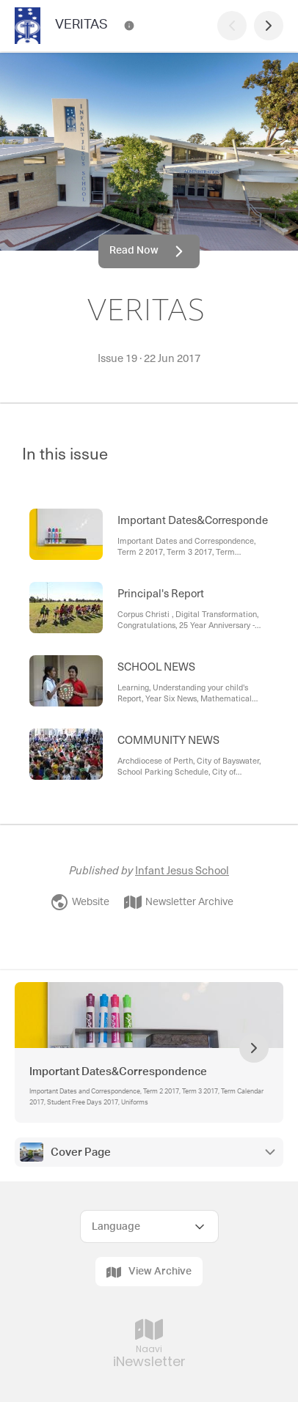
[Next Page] (268, 25)
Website (80, 902)
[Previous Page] (232, 25)
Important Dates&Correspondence (118, 1071)
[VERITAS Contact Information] (129, 26)
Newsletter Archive (178, 902)
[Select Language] (149, 1226)
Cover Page (81, 1152)
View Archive (149, 1272)
